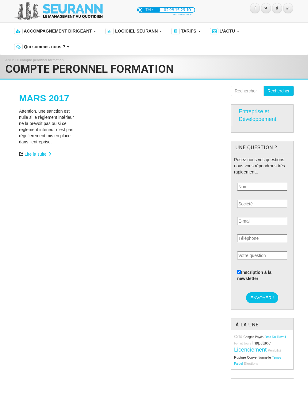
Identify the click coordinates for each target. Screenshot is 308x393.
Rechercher (279, 90)
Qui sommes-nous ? (41, 47)
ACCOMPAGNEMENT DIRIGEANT (55, 31)
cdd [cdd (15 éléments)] (238, 336)
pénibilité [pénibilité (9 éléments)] (274, 350)
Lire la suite (38, 154)
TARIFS (185, 31)
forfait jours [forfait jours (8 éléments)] (242, 343)
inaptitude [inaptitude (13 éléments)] (261, 343)
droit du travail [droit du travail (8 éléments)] (275, 337)
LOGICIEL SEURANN (133, 31)
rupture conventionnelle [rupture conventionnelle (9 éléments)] (252, 357)
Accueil (10, 60)
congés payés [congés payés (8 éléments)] (254, 337)
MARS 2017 (44, 98)
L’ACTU (224, 31)
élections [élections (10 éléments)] (251, 363)
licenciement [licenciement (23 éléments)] (250, 350)
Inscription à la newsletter (254, 275)
